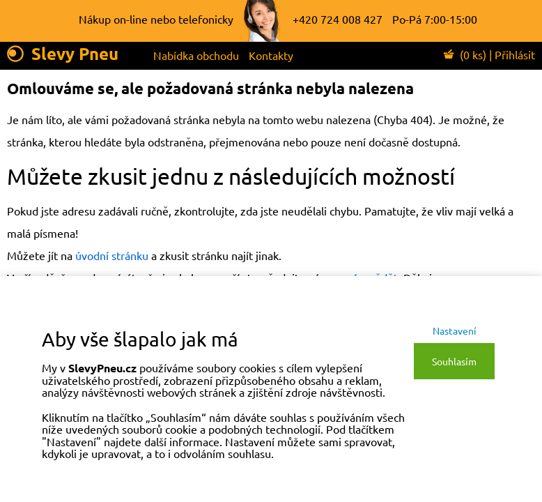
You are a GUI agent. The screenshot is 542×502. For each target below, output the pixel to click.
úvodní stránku (111, 255)
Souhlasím (454, 361)
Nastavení (455, 330)
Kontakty (271, 55)
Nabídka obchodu (196, 55)
